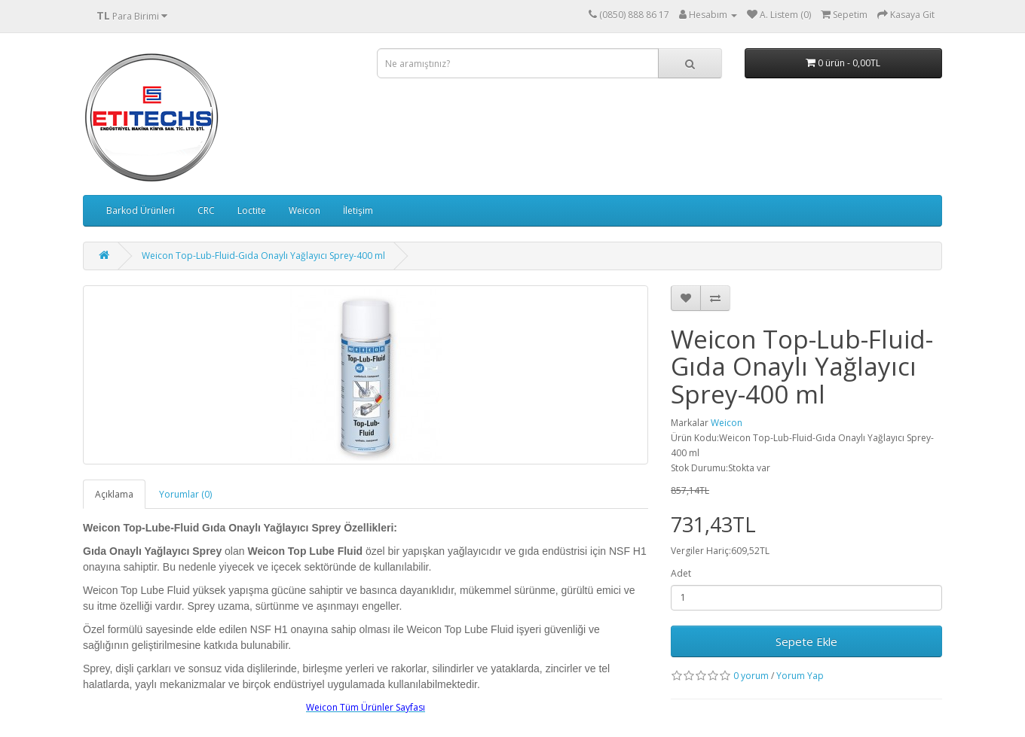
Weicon (304, 210)
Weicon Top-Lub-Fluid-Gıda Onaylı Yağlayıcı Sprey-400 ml (263, 255)
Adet (681, 573)
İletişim (358, 210)
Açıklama (114, 494)
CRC (206, 210)
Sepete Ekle (806, 641)
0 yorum (751, 675)
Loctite (251, 210)
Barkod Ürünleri (140, 210)
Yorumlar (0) (185, 494)
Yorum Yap (800, 675)
